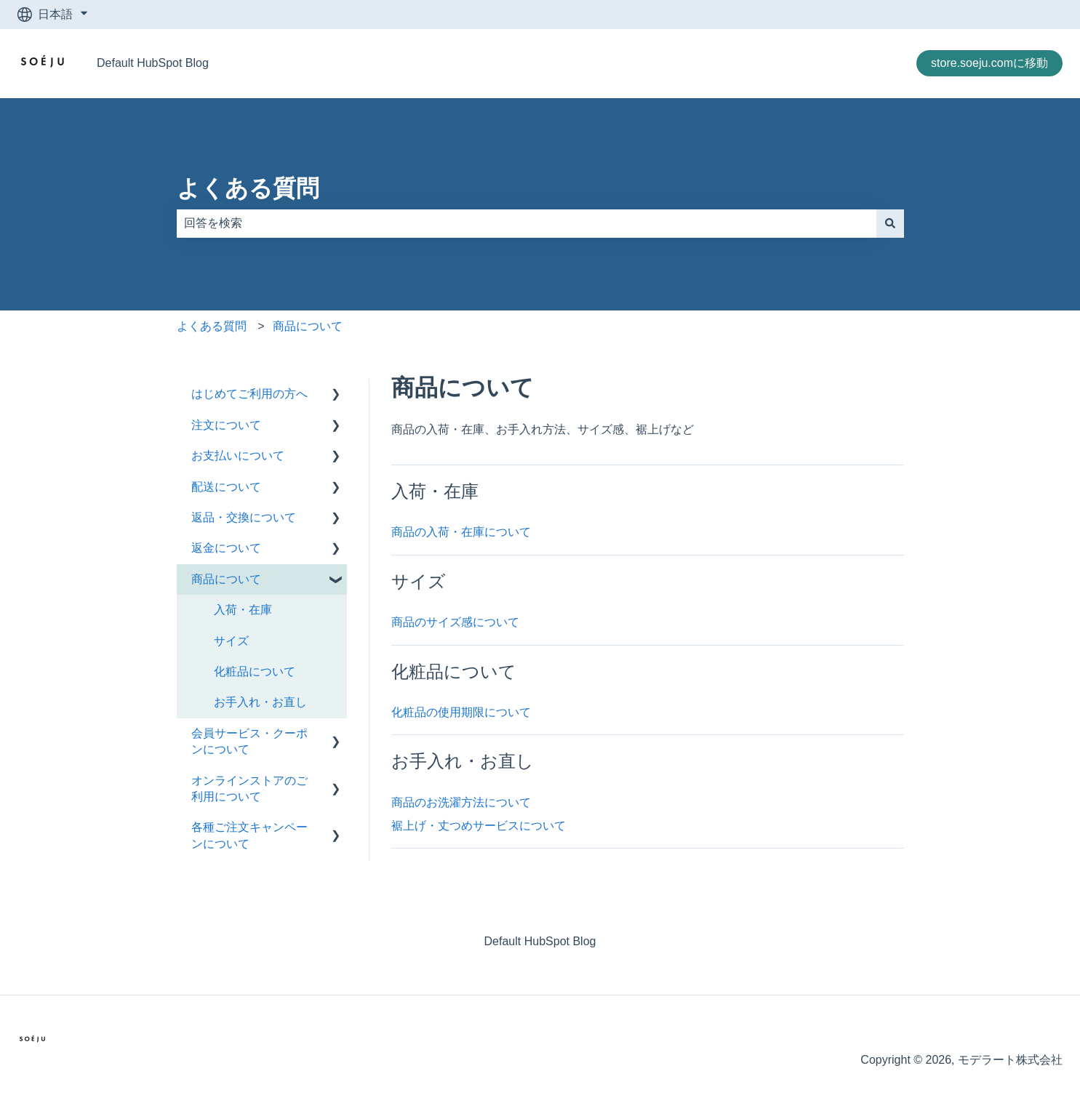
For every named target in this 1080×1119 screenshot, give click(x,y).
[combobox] (526, 223)
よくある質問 (248, 188)
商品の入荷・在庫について (461, 532)
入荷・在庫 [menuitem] (243, 609)
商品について (308, 326)
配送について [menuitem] (226, 487)
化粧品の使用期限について (461, 712)
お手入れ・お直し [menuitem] (260, 702)
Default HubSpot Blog (153, 63)
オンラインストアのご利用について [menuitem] (249, 788)
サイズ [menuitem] (231, 641)
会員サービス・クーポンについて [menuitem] (249, 741)
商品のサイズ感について (455, 622)
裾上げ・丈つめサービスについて (478, 825)
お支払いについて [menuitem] (237, 455)
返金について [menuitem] (226, 548)
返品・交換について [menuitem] (243, 517)
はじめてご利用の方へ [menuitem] (249, 394)
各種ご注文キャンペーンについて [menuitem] (249, 835)
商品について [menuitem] (226, 579)
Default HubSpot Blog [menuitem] (540, 941)
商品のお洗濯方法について (461, 802)
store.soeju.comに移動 (989, 63)
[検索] (890, 223)
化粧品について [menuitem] (254, 671)
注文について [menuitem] (226, 425)
